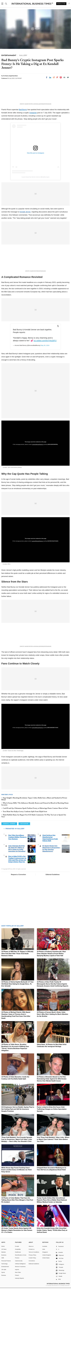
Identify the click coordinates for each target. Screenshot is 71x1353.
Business (3, 1339)
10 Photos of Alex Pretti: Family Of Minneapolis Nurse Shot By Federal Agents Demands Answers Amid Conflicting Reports (52, 1068)
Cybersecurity (18, 1345)
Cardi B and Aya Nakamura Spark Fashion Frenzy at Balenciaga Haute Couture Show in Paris (35, 892)
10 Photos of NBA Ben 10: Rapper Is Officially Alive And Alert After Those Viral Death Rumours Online (17, 1037)
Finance (17, 1342)
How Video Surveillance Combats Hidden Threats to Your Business (17, 921)
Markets (3, 1336)
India (43, 1333)
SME (2, 1342)
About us (31, 1330)
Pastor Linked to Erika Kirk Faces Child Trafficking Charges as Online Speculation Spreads (52, 1193)
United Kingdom (46, 1339)
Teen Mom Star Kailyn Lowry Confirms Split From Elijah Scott (25, 896)
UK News (3, 1333)
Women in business (20, 1350)
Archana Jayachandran (10, 76)
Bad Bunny (23, 130)
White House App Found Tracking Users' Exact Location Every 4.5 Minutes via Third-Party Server (16, 1254)
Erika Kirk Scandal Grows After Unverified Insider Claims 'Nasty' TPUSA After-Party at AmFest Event (52, 1314)
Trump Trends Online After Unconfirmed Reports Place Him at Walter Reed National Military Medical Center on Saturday (52, 1284)
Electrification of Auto (20, 1339)
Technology (4, 1347)
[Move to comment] (68, 77)
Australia (44, 1330)
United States (46, 1342)
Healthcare (18, 1336)
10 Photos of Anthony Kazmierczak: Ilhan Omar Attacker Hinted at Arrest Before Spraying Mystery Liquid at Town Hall (51, 1037)
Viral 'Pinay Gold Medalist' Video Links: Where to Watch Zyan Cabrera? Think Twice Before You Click (53, 1223)
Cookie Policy (32, 1342)
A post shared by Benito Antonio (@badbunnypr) (35, 197)
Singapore (45, 1336)
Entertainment (5, 1350)
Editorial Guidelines (53, 958)
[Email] (64, 77)
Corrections (32, 1345)
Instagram (33, 133)
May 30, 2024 (45, 410)
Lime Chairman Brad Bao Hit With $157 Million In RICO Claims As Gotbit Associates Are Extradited (16, 932)
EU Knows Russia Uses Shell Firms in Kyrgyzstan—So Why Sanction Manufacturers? (51, 932)
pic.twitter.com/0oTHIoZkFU (45, 406)
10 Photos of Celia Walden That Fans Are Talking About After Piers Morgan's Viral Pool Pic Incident (17, 1284)
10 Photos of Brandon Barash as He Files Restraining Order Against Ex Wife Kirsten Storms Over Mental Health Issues (51, 1163)
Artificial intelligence (20, 1347)
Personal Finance (6, 1345)
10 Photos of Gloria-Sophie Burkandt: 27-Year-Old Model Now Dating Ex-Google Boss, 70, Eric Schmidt (17, 1068)
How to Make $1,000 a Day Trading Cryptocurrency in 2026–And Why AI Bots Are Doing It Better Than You (17, 943)
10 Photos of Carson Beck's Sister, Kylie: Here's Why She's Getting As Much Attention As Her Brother (52, 1098)
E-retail (17, 1330)
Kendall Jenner (25, 232)
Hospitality (18, 1333)
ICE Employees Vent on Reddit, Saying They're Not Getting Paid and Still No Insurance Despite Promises (17, 1193)
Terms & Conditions (34, 1336)
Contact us (31, 1333)
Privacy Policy (32, 1339)
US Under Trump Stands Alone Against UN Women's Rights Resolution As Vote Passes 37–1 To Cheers (16, 1314)
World (3, 1330)
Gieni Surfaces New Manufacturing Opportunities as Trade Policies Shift (50, 922)
